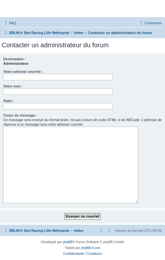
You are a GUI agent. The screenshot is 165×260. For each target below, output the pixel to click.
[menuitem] (9, 23)
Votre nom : (13, 86)
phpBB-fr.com (91, 248)
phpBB (67, 242)
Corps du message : (20, 115)
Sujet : (8, 101)
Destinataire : (14, 59)
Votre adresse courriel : (23, 71)
